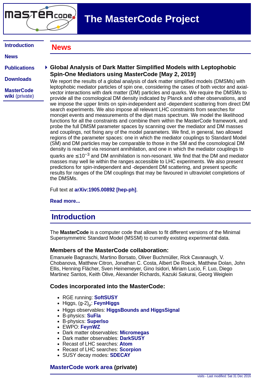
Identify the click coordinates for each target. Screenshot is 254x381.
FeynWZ (90, 327)
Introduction (19, 45)
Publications (19, 67)
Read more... (65, 201)
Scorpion (130, 349)
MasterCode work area (81, 367)
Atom (125, 344)
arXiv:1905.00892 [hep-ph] (105, 189)
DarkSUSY (132, 338)
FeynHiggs (106, 303)
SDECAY (120, 355)
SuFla (94, 315)
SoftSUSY (106, 297)
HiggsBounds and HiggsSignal (143, 310)
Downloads (18, 79)
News (11, 56)
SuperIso (97, 321)
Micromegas (134, 332)
